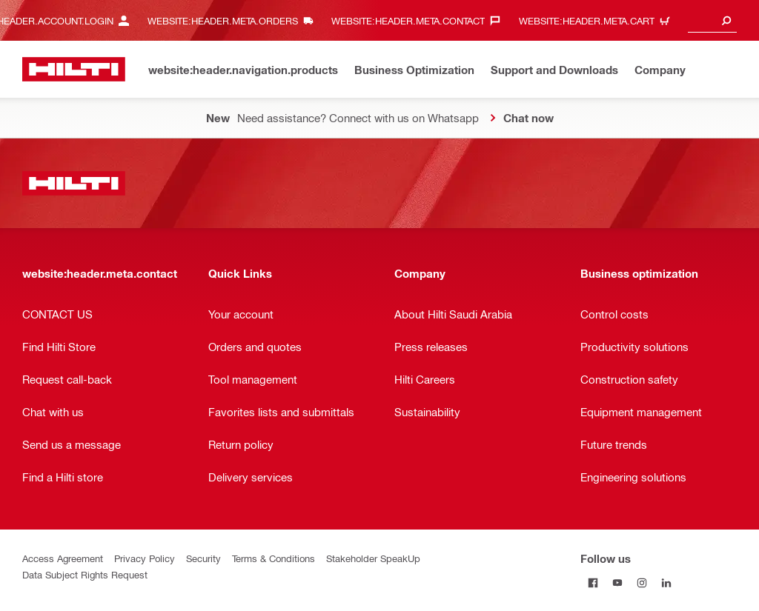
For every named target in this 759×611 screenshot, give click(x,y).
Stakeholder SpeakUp (373, 558)
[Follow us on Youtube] (617, 582)
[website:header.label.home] (73, 69)
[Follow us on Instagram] (641, 582)
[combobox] (712, 20)
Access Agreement (62, 558)
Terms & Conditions (273, 558)
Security (203, 558)
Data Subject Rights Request (85, 574)
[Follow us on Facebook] (592, 582)
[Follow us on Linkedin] (666, 582)
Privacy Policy (144, 558)
